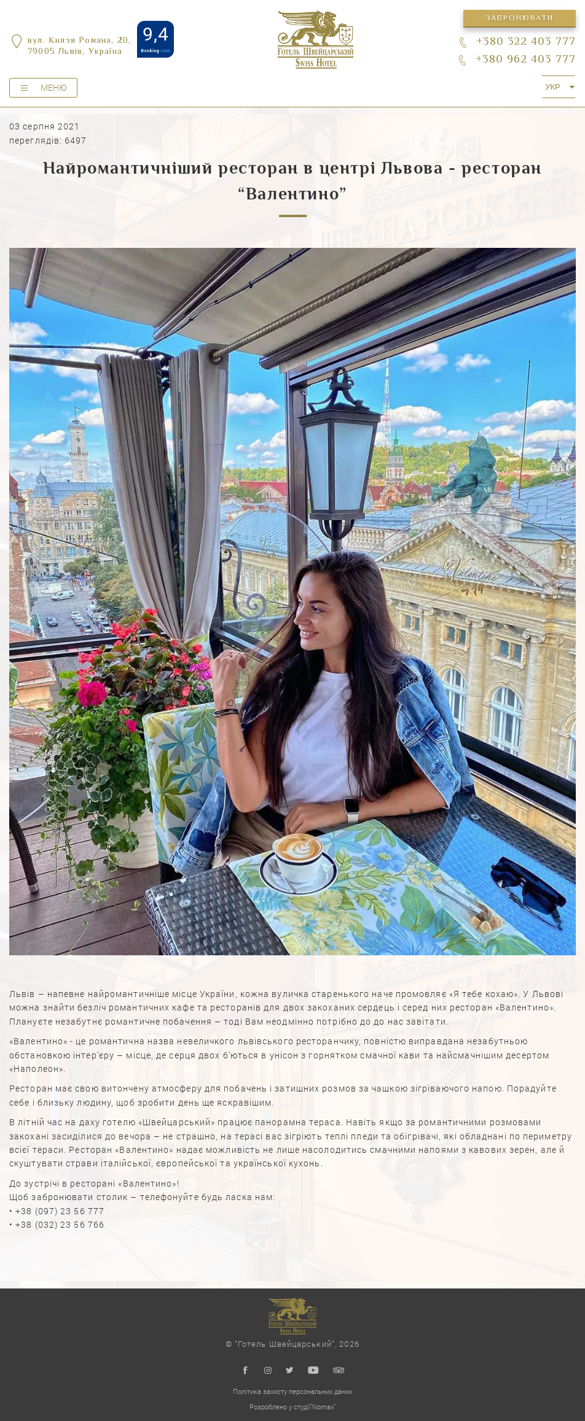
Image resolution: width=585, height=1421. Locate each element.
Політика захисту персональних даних (292, 1391)
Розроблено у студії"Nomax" (292, 1406)
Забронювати (519, 18)
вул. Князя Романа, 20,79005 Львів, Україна (79, 47)
